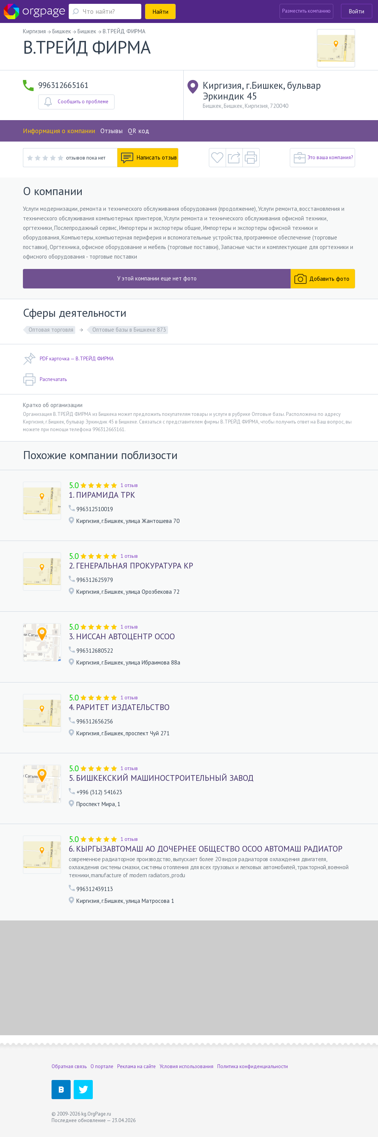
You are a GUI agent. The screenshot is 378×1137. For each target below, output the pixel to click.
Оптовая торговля (51, 329)
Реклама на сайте (136, 1066)
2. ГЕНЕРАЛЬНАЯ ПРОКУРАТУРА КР (131, 566)
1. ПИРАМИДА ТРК (102, 495)
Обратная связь (69, 1066)
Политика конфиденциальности (252, 1066)
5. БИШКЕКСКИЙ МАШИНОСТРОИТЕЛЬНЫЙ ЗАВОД (161, 778)
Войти (356, 11)
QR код (138, 131)
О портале (101, 1066)
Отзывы (111, 131)
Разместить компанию (306, 11)
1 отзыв (129, 485)
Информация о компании (59, 131)
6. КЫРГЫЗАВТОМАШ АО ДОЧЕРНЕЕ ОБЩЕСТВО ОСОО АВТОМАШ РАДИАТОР (205, 849)
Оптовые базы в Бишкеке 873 (129, 329)
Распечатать (45, 379)
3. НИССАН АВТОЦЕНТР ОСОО (122, 636)
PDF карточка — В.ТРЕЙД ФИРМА (68, 358)
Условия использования (186, 1066)
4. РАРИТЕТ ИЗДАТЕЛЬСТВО (119, 707)
